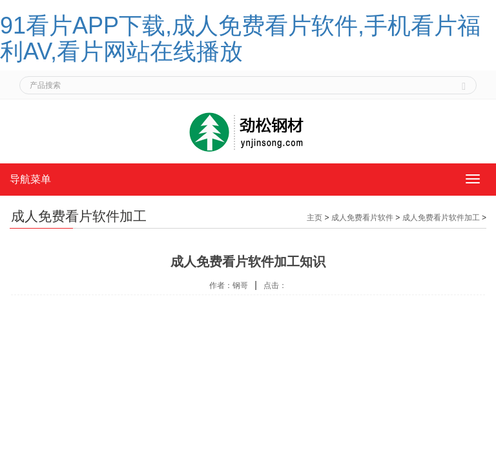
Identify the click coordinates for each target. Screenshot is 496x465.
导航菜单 (30, 179)
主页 (314, 217)
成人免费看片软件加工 (441, 217)
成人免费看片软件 (362, 217)
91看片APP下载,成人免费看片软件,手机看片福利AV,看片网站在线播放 (240, 38)
